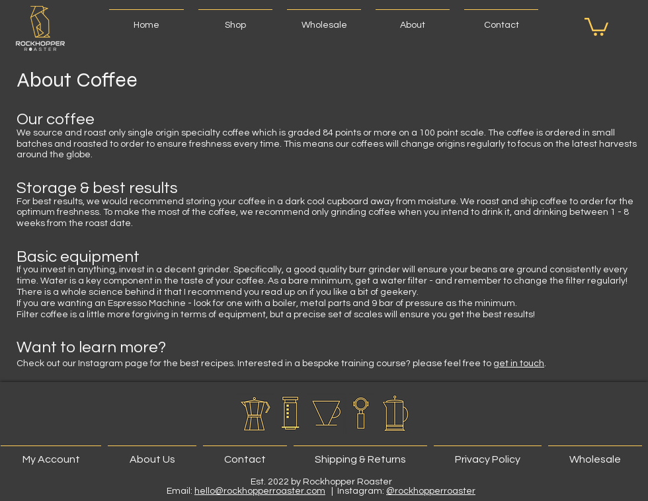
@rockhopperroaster (430, 491)
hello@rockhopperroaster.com (259, 491)
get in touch (518, 363)
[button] (235, 19)
